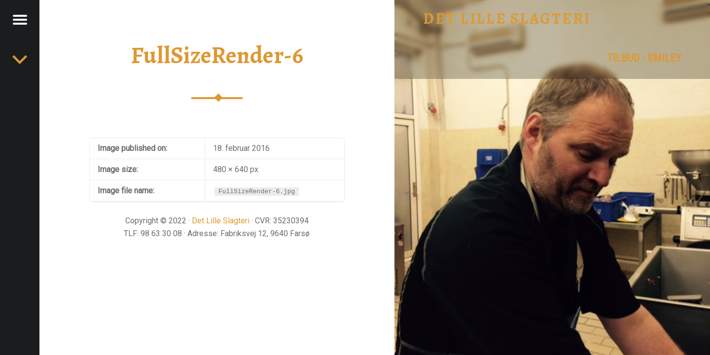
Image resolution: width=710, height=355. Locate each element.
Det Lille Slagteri (220, 220)
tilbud (623, 58)
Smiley (664, 58)
